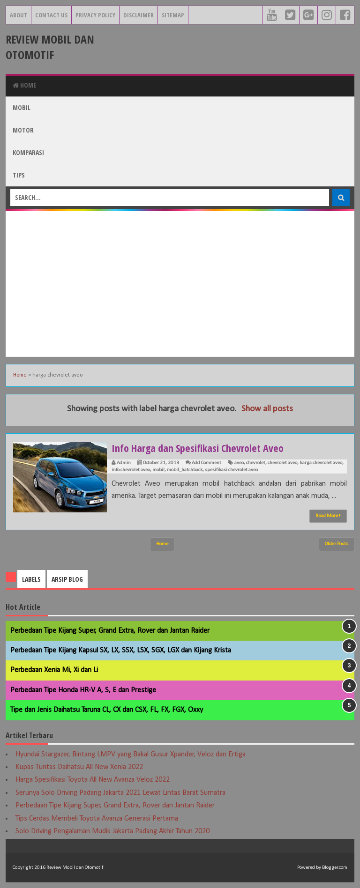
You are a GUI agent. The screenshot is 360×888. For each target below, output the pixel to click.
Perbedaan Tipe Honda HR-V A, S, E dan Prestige (83, 690)
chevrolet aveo (282, 463)
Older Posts (336, 544)
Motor (23, 130)
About (18, 15)
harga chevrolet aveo (321, 463)
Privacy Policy (95, 15)
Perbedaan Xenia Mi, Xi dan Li (54, 670)
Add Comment (206, 463)
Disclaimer (138, 15)
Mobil (21, 107)
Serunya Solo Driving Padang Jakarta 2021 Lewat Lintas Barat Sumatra (120, 793)
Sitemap (173, 15)
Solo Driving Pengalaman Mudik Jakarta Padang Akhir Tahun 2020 (112, 831)
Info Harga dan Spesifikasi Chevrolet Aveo (198, 448)
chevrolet (255, 463)
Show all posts (267, 409)
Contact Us (51, 15)
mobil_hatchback (184, 470)
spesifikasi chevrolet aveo (231, 470)
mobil (158, 470)
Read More (328, 515)
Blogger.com (334, 867)
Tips (19, 174)
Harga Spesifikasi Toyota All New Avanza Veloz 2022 (92, 780)
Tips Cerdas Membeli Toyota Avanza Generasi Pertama (96, 818)
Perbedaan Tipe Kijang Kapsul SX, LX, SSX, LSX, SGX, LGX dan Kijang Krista (120, 650)
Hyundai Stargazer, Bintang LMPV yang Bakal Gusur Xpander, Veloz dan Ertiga (130, 754)
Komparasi (28, 152)
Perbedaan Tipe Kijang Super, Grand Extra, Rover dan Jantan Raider (110, 631)
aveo (239, 463)
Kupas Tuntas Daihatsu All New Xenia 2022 (79, 767)
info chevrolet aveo (131, 470)
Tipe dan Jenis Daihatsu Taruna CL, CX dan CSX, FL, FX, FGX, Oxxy (106, 710)
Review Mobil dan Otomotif (50, 46)
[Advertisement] (180, 283)
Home (24, 85)
